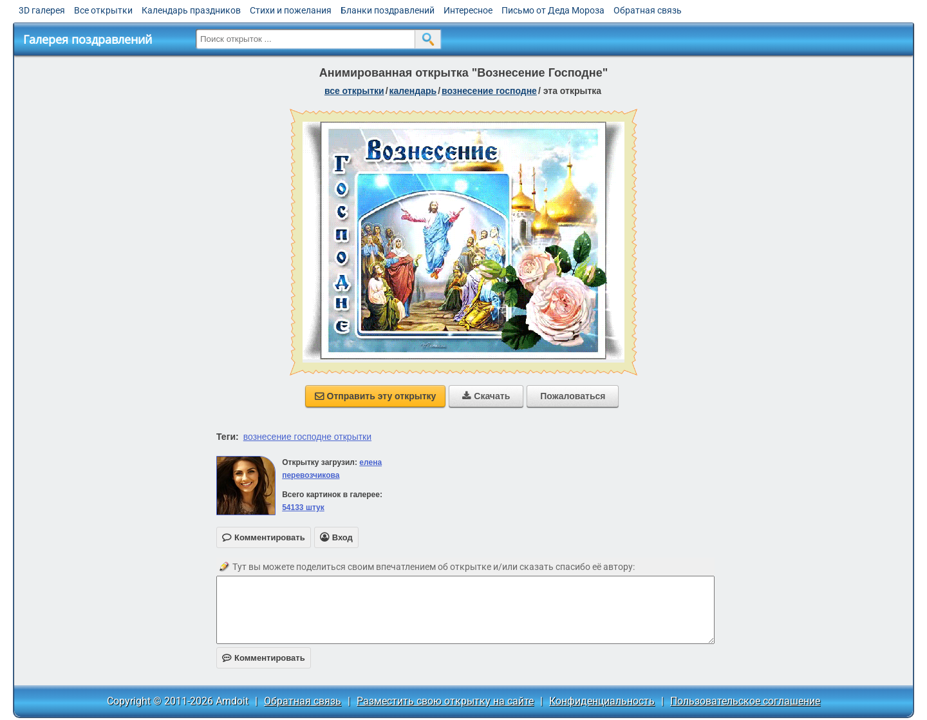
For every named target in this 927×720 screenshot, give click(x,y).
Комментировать (263, 658)
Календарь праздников (191, 10)
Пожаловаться (572, 396)
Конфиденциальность (602, 701)
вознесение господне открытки (307, 436)
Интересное (468, 10)
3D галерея (42, 10)
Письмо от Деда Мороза (552, 10)
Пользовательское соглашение (745, 701)
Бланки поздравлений (388, 10)
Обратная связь (647, 10)
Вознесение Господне (489, 91)
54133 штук (303, 507)
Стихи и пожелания (291, 10)
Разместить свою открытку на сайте (445, 701)
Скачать (486, 396)
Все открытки (103, 10)
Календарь (413, 91)
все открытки (354, 91)
